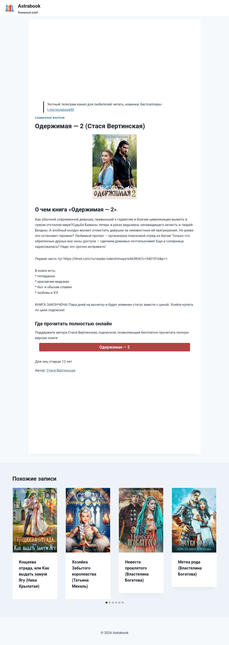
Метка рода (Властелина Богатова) (190, 568)
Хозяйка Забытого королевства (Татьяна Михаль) (84, 574)
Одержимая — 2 (114, 347)
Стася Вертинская (60, 370)
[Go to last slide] (19, 543)
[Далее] (209, 543)
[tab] (107, 603)
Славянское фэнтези (50, 118)
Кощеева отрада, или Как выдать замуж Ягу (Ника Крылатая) (34, 574)
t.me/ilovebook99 (60, 110)
